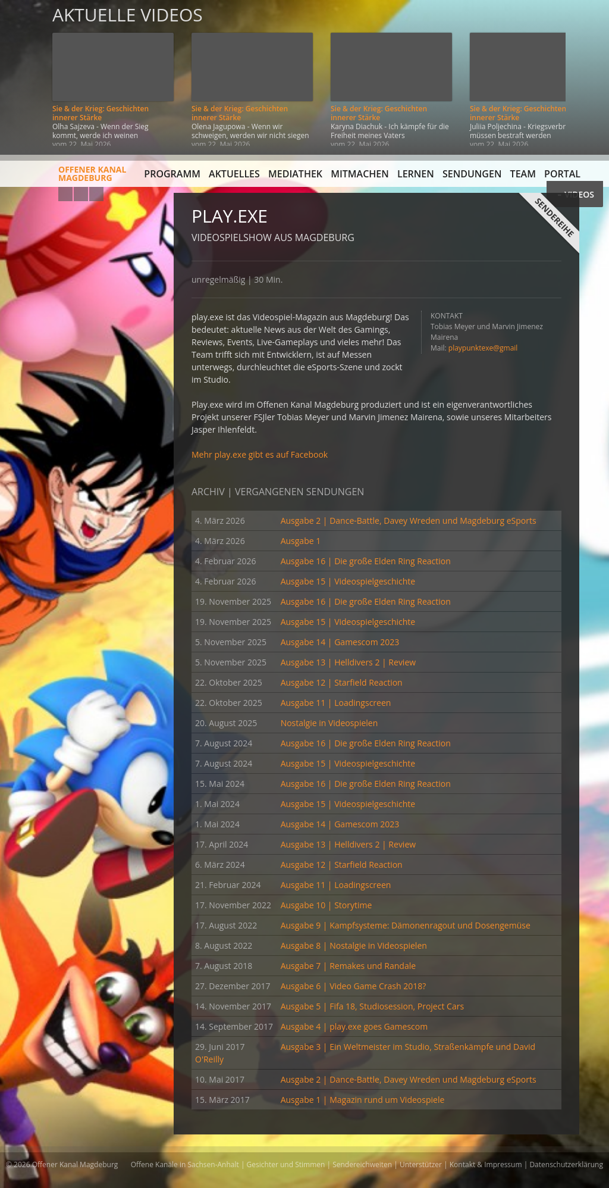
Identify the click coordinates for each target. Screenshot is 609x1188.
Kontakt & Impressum (486, 1164)
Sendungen (471, 173)
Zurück (22, 72)
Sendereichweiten (362, 1164)
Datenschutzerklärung (566, 1164)
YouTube (65, 194)
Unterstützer (421, 1164)
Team (523, 173)
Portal (562, 173)
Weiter (586, 72)
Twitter (96, 194)
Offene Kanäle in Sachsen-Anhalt (185, 1164)
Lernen (415, 173)
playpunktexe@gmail (483, 348)
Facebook (81, 194)
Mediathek (295, 173)
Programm (172, 173)
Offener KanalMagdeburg (66, 178)
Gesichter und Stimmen (286, 1164)
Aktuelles (234, 173)
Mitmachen (360, 173)
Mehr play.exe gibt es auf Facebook (260, 454)
